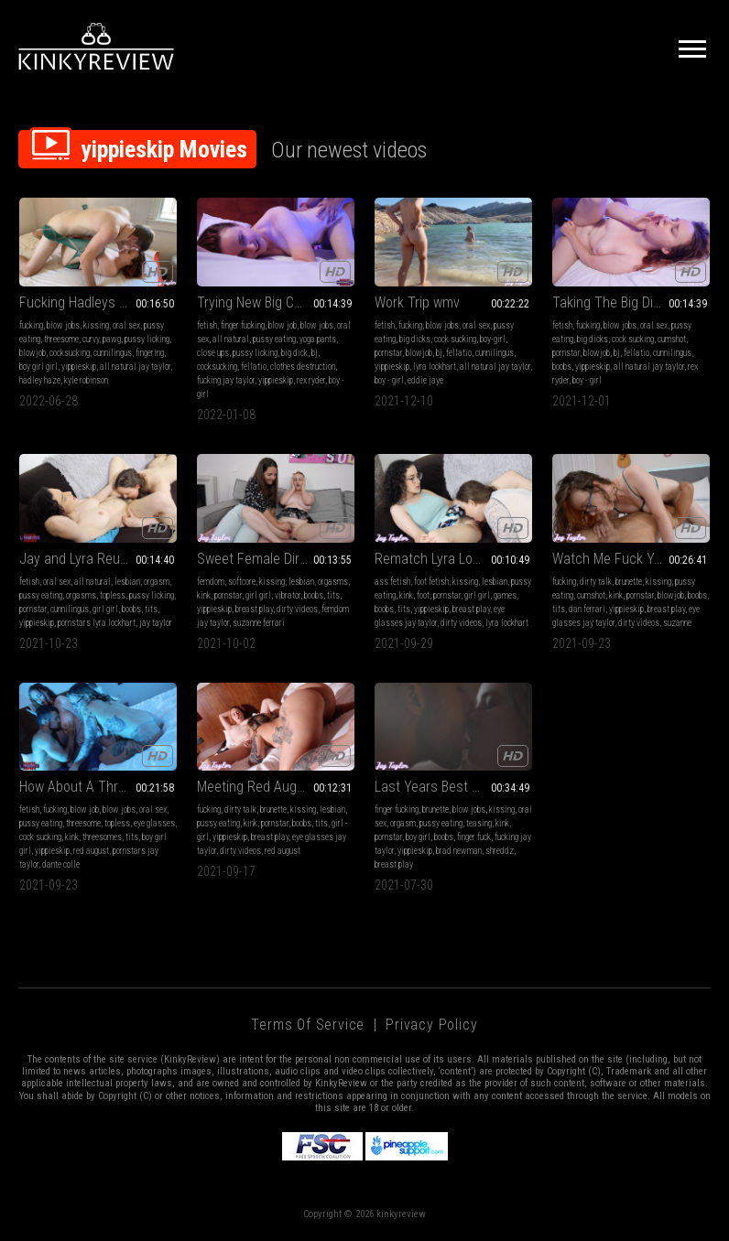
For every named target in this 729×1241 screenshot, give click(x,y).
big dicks (414, 339)
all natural (230, 339)
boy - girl (389, 380)
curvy (90, 339)
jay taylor (155, 623)
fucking (31, 325)
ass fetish (392, 582)
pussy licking (147, 339)
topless (112, 595)
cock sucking (455, 339)
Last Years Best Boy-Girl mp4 (453, 786)
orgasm (156, 582)
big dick (294, 353)
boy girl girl (38, 367)
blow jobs (63, 325)
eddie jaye (425, 380)
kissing (96, 325)
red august (91, 851)
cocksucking (69, 353)
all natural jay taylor (135, 367)
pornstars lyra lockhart (97, 623)
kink (204, 595)
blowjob (32, 353)
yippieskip (78, 367)
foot (423, 595)
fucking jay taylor (226, 380)
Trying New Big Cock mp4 (270, 302)
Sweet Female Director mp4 (275, 558)
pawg (112, 339)
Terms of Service (307, 1024)
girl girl (105, 609)
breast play (254, 609)
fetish (207, 325)
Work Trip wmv (417, 302)
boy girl (418, 837)
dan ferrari (587, 609)
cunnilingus (112, 353)
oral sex (126, 325)
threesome (61, 339)
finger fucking (243, 325)
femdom (210, 582)
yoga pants (317, 339)
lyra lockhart (434, 367)
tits (151, 609)
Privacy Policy (431, 1024)
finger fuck (474, 837)
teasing (479, 823)
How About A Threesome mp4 (98, 786)
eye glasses (154, 823)
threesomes (102, 837)
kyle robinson (86, 380)
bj (314, 353)
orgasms (81, 595)
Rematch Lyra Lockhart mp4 (453, 558)
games (505, 595)
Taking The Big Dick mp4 (624, 302)
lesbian (127, 582)
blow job (282, 325)
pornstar (388, 353)
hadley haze (39, 380)
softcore (242, 582)
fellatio (254, 367)
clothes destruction (302, 367)
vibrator (287, 595)
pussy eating (274, 339)
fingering (150, 353)
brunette (628, 582)
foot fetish (431, 582)
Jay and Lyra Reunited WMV (98, 558)
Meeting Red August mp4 (271, 786)
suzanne (677, 623)
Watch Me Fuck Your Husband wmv (631, 558)
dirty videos (297, 609)
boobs (561, 367)
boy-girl (493, 339)
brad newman (459, 851)
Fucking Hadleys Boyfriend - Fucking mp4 (98, 302)
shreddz (499, 851)
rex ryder (311, 380)
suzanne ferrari (259, 623)
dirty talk (596, 582)
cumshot (672, 339)
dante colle (61, 864)
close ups (213, 353)
